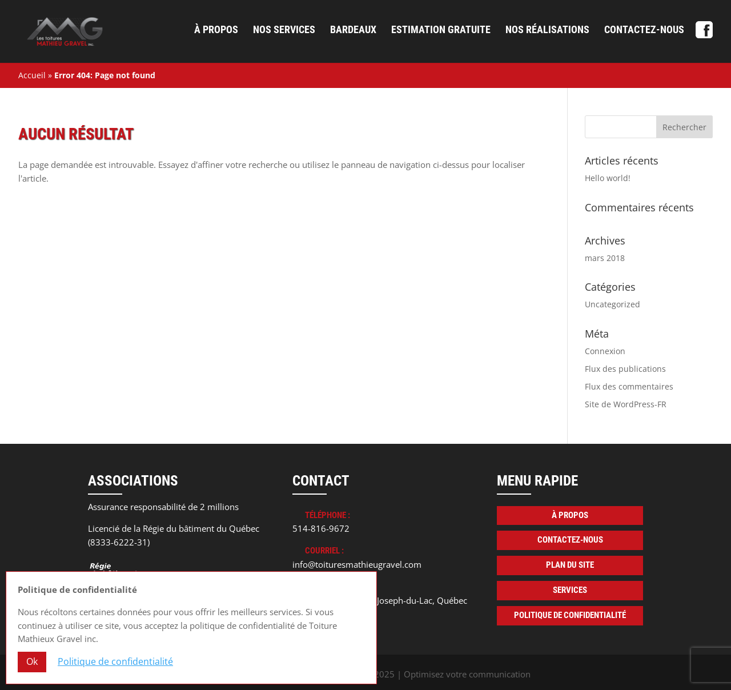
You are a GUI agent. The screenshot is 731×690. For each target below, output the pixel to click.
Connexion (605, 351)
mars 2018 (605, 257)
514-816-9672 (321, 528)
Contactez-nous (644, 30)
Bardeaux (353, 30)
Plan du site (570, 565)
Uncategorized (612, 304)
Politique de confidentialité (570, 615)
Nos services (284, 30)
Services (570, 590)
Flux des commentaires (629, 386)
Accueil (32, 75)
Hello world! (607, 177)
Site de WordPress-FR (625, 404)
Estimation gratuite (441, 30)
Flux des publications (625, 368)
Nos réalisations (547, 30)
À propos (216, 30)
